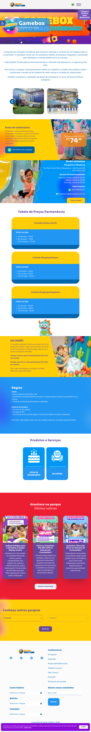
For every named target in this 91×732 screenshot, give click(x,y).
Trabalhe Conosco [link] (55, 668)
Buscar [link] (45, 629)
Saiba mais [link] (27, 728)
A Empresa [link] (52, 655)
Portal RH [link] (51, 677)
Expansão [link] (52, 659)
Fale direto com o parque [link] (20, 150)
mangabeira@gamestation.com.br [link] (71, 194)
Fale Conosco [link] (53, 673)
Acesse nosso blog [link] (45, 587)
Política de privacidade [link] (57, 682)
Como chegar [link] (75, 200)
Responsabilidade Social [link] (57, 664)
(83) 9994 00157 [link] (78, 190)
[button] (78, 101)
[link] (2, 23)
